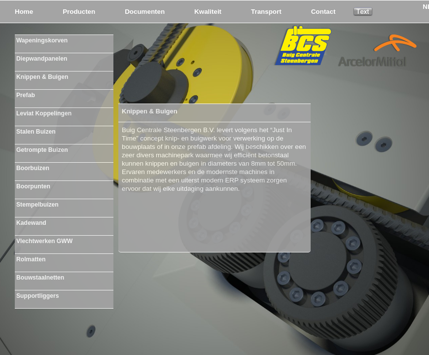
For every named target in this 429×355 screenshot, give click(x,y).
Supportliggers (37, 295)
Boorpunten (33, 186)
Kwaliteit (207, 11)
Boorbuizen (32, 168)
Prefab (25, 95)
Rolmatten (30, 259)
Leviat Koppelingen (44, 113)
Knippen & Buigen (42, 76)
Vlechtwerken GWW (44, 241)
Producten (79, 11)
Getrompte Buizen (42, 149)
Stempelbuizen (37, 204)
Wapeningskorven (42, 40)
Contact (323, 11)
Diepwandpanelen (41, 58)
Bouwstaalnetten (40, 277)
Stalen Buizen (36, 131)
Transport (266, 11)
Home (24, 11)
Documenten (145, 11)
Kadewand (31, 222)
